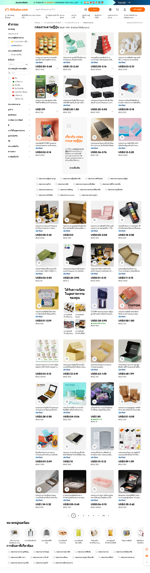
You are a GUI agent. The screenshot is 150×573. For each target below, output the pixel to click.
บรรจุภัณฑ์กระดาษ (72, 23)
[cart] (118, 10)
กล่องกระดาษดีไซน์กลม (94, 179)
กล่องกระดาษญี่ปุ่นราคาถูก (46, 179)
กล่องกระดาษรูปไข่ (40, 563)
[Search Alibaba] (59, 9)
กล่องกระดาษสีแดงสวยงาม (63, 563)
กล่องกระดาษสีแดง (60, 557)
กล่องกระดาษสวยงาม (126, 557)
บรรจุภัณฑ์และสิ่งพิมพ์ (52, 23)
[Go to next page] (108, 515)
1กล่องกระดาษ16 (102, 552)
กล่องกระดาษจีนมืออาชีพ (123, 552)
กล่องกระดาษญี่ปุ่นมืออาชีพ (70, 179)
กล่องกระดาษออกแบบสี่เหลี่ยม (84, 184)
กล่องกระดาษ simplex (66, 195)
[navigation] (19, 269)
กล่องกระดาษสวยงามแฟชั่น (18, 563)
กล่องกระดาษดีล (61, 184)
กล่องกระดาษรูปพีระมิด (113, 190)
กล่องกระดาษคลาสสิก (62, 552)
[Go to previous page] (68, 515)
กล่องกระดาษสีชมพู (65, 190)
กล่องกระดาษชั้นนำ (105, 557)
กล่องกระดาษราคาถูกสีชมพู (18, 552)
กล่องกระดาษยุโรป (43, 184)
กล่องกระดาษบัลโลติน (44, 195)
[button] (85, 9)
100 (103, 516)
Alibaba (37, 23)
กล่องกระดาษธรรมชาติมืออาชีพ (88, 190)
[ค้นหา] (94, 9)
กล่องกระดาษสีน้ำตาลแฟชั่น (110, 184)
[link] (147, 549)
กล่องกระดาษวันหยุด (41, 552)
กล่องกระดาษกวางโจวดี (39, 557)
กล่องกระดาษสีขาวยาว (17, 557)
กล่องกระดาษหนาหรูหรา (88, 195)
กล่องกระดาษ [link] (88, 23)
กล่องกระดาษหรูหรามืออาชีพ (83, 557)
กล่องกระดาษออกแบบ (44, 190)
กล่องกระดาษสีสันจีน (83, 552)
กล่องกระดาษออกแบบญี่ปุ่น (118, 179)
